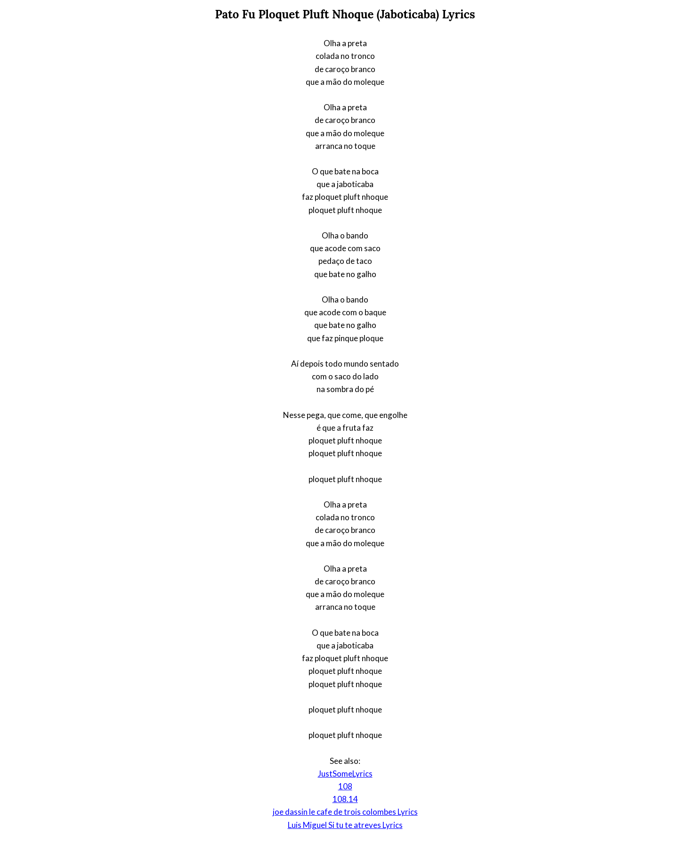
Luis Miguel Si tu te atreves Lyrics (345, 825)
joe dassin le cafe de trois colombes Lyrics (345, 812)
